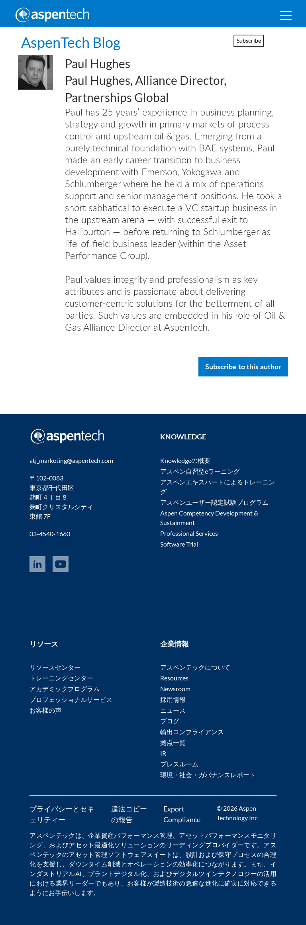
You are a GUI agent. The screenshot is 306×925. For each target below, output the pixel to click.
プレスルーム (179, 764)
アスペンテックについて (195, 667)
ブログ (169, 721)
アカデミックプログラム (64, 688)
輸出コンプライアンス (192, 731)
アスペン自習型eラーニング (200, 471)
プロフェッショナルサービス (70, 699)
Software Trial (179, 544)
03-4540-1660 (49, 533)
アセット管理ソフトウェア (108, 854)
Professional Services (189, 533)
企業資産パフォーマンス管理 (130, 835)
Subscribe (249, 40)
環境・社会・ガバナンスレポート (208, 774)
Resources (174, 678)
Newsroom (175, 688)
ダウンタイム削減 (94, 864)
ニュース (173, 710)
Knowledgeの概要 (185, 460)
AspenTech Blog (70, 42)
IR (163, 753)
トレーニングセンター (61, 678)
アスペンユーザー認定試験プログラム (214, 502)
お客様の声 (45, 710)
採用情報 (173, 699)
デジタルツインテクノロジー (215, 873)
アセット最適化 (91, 845)
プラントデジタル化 (117, 873)
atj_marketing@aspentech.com (71, 460)
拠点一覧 (173, 742)
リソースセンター (54, 667)
